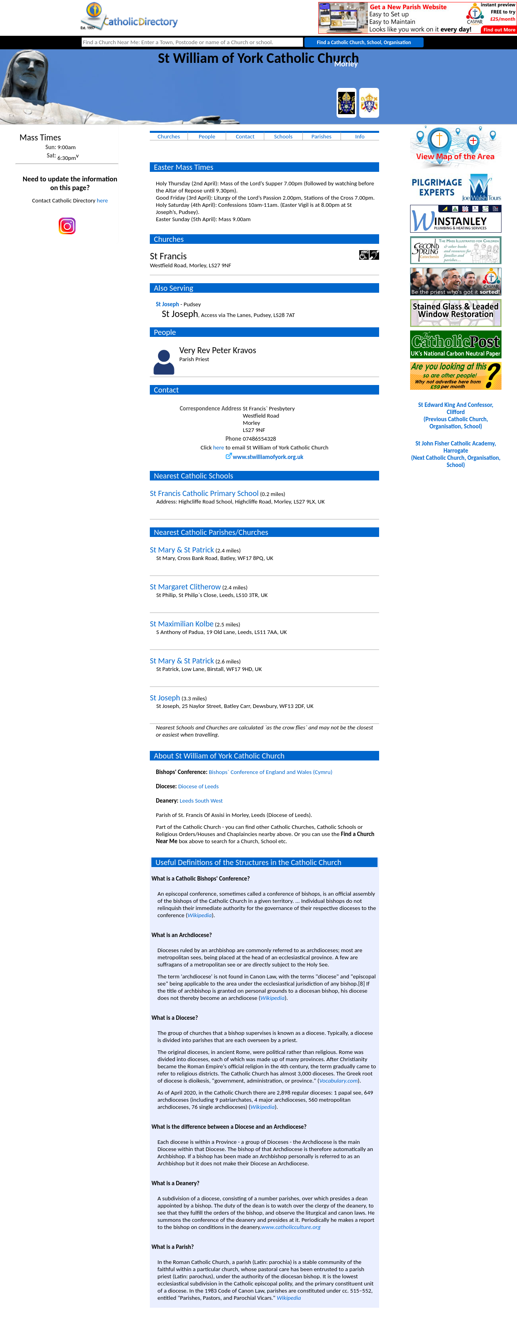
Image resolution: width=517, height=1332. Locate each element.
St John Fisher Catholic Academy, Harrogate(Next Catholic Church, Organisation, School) (456, 454)
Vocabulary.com (338, 1080)
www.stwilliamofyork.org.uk (264, 457)
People (207, 136)
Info (360, 136)
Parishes (321, 136)
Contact (245, 136)
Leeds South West (201, 800)
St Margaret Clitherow (185, 586)
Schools (283, 136)
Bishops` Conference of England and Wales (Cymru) (270, 772)
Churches (169, 136)
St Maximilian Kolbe (181, 623)
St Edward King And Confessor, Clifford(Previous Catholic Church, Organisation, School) (455, 415)
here (102, 200)
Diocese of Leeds (198, 786)
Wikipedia (200, 915)
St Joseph (167, 304)
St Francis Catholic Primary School (204, 493)
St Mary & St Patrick (182, 549)
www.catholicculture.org (291, 1227)
